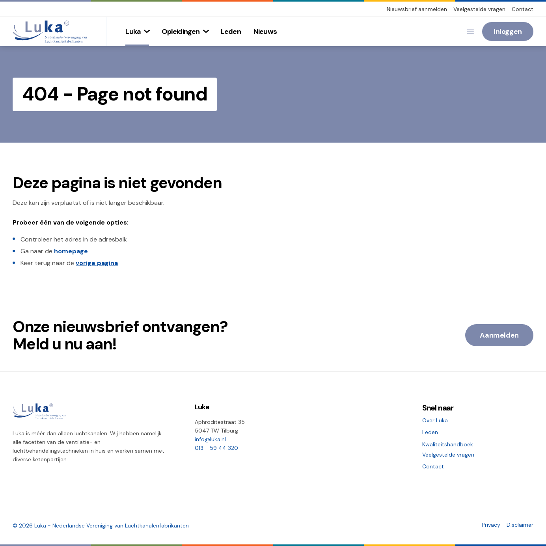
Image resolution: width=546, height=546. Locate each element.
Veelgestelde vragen (479, 9)
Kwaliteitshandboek (447, 444)
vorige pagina (97, 263)
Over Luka (435, 420)
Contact (522, 9)
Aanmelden (499, 335)
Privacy (491, 524)
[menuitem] (137, 31)
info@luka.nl (210, 439)
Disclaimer (520, 524)
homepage (71, 251)
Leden (430, 432)
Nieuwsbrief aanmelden (417, 9)
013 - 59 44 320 (216, 447)
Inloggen (508, 31)
